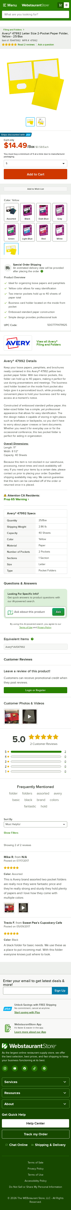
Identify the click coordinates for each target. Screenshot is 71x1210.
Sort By (8, 819)
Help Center (35, 1123)
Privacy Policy (44, 627)
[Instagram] (5, 1068)
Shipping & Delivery (48, 1145)
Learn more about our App (30, 1031)
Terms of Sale (35, 1162)
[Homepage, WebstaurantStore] (35, 5)
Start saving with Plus (27, 1012)
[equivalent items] (32, 639)
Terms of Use (26, 627)
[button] (30, 121)
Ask (58, 612)
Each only (9, 140)
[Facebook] (25, 1068)
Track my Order (36, 1134)
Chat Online (16, 1145)
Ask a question (46, 44)
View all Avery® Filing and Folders (49, 343)
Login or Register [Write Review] (35, 690)
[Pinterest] (44, 1068)
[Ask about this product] (35, 612)
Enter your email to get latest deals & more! (34, 982)
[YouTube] (15, 1068)
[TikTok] (34, 1068)
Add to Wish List (35, 189)
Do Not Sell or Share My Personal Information (35, 1187)
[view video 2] (29, 717)
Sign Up (60, 990)
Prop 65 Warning (15, 499)
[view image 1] (12, 717)
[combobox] (35, 14)
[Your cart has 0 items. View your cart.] (63, 5)
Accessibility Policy (36, 1181)
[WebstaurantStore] (35, 1046)
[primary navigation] (10, 5)
